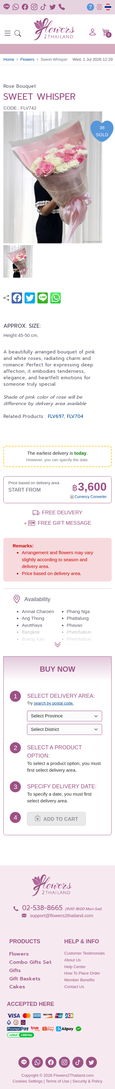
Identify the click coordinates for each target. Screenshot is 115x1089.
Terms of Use (57, 1081)
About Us (72, 960)
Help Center (75, 966)
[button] (17, 34)
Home (8, 59)
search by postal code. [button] (54, 703)
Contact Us (74, 986)
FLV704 (75, 416)
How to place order (82, 973)
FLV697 (56, 416)
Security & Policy (87, 1081)
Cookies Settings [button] (28, 1081)
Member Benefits (79, 980)
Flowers (27, 59)
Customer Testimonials (84, 953)
